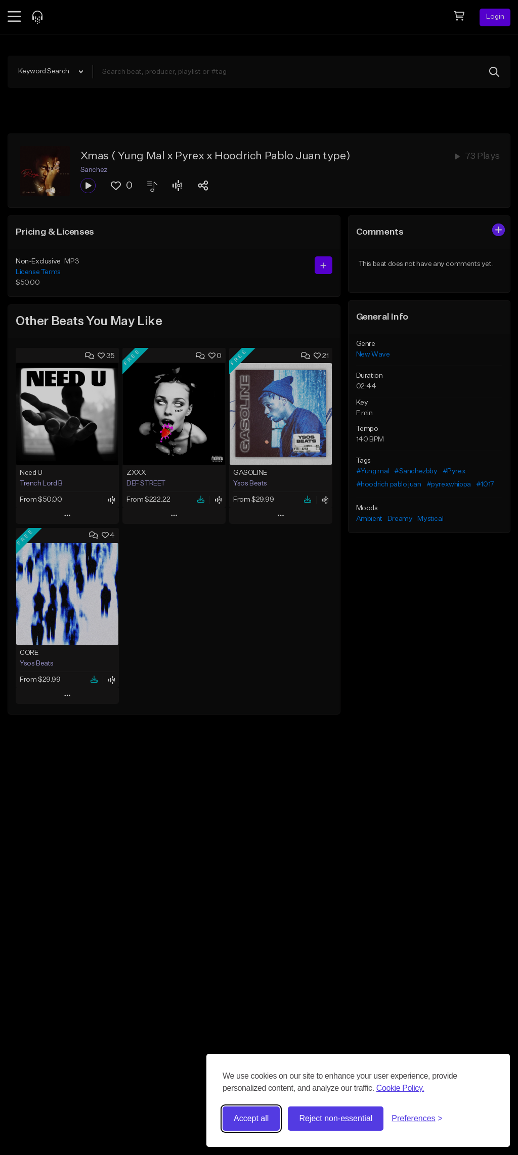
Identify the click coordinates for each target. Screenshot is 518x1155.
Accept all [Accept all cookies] (251, 1118)
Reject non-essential (335, 1118)
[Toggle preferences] (417, 1118)
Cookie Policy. (400, 1088)
